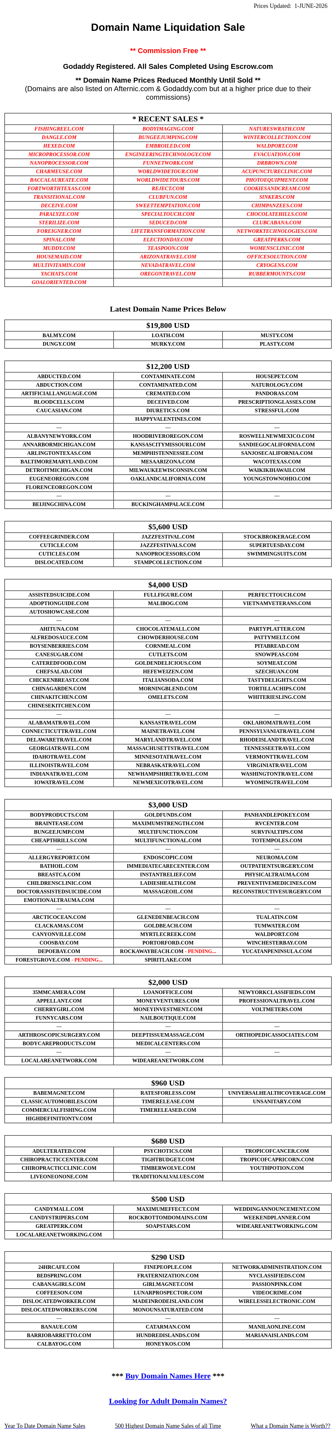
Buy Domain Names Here (168, 1376)
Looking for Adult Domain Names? (168, 1401)
